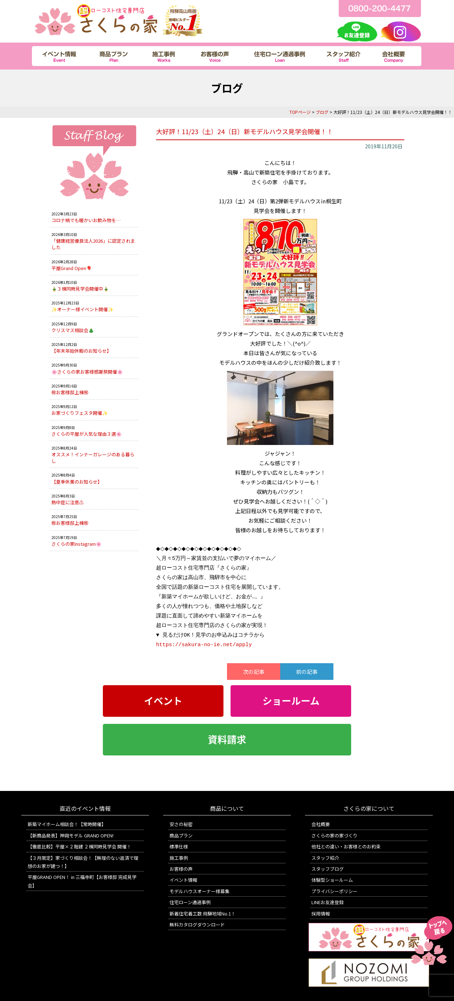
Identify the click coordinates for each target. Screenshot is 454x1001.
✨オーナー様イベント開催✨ (82, 309)
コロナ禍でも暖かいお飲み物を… (86, 220)
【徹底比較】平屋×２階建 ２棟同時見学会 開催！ (79, 846)
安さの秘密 (181, 824)
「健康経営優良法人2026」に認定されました (93, 244)
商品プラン (181, 835)
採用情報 (320, 913)
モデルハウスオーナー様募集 (199, 891)
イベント (163, 701)
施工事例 (179, 857)
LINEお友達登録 (327, 902)
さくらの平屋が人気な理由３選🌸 (86, 433)
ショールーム (291, 701)
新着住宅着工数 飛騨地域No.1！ (203, 913)
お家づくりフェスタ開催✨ (79, 412)
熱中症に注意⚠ (67, 502)
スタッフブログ (327, 868)
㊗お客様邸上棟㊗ (69, 392)
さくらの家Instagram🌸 (76, 543)
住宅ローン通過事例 (190, 902)
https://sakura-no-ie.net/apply (204, 644)
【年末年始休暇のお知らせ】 (81, 350)
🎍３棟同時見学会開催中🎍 (80, 288)
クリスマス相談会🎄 (72, 330)
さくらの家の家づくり (334, 835)
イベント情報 (183, 879)
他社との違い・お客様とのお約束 (346, 846)
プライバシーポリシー (334, 891)
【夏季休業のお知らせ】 (76, 481)
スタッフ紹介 (325, 857)
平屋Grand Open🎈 (71, 268)
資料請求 (227, 739)
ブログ (322, 112)
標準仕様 (179, 846)
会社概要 (320, 824)
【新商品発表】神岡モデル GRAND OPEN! (71, 835)
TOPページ (300, 112)
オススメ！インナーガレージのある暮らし (92, 457)
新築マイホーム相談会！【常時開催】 (67, 824)
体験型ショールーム (332, 879)
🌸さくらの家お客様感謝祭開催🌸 (87, 371)
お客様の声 (181, 868)
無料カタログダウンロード (197, 924)
